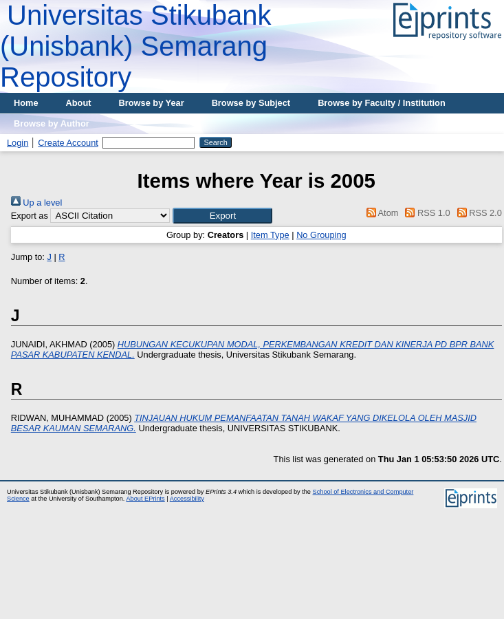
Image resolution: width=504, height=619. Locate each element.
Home (26, 103)
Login (17, 143)
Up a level (36, 202)
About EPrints (145, 498)
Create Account (68, 143)
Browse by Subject (251, 103)
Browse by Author (51, 123)
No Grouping (321, 235)
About (78, 103)
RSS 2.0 (477, 213)
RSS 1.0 (425, 213)
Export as (29, 215)
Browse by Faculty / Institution (382, 103)
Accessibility (187, 498)
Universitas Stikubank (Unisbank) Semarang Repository (136, 46)
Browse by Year (151, 103)
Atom (380, 213)
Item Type (270, 235)
